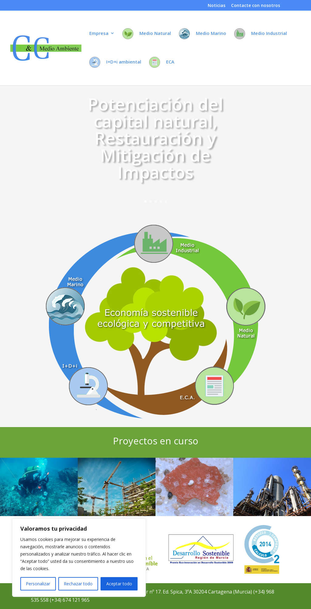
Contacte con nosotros (255, 5)
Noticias (216, 5)
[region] (79, 557)
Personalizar (38, 584)
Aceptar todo (119, 584)
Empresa (98, 33)
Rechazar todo (78, 584)
